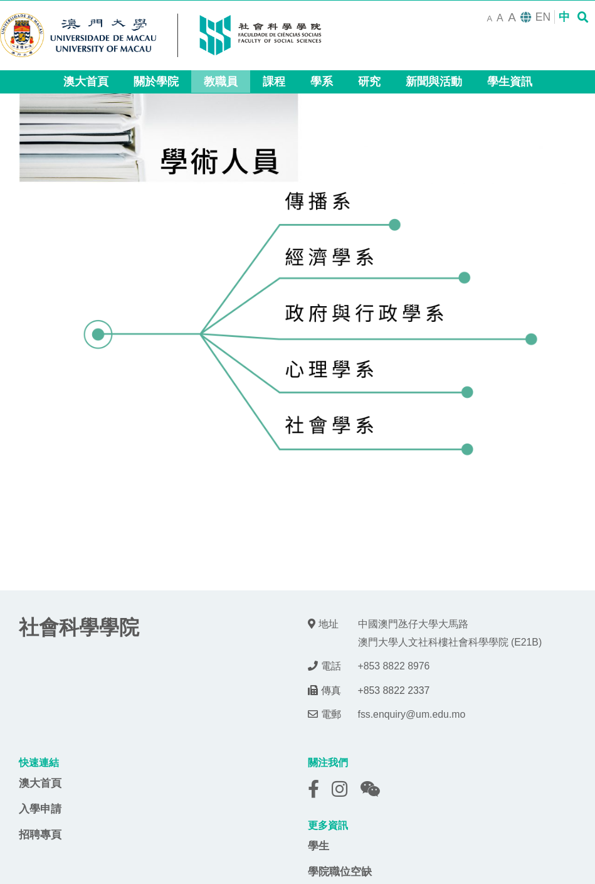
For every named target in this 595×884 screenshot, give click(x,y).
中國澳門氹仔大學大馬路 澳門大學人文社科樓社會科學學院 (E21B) (450, 633)
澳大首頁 (40, 783)
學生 (318, 845)
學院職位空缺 (340, 871)
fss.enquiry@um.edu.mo (412, 714)
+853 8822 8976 (394, 666)
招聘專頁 (40, 834)
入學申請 (40, 808)
